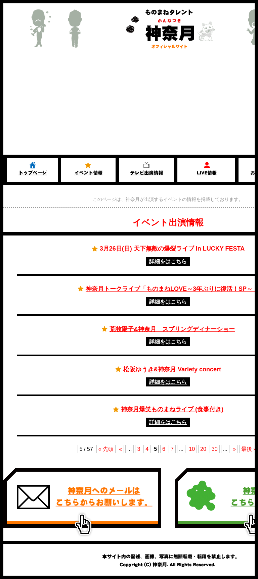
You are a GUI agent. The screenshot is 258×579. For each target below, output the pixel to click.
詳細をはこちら (168, 261)
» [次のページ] (234, 449)
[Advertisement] (129, 104)
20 (203, 449)
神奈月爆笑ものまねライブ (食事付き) (172, 409)
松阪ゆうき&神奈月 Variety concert (172, 369)
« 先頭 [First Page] (106, 449)
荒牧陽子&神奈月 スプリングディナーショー (172, 329)
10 (192, 449)
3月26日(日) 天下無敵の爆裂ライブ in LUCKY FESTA (172, 248)
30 (215, 449)
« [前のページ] (120, 449)
